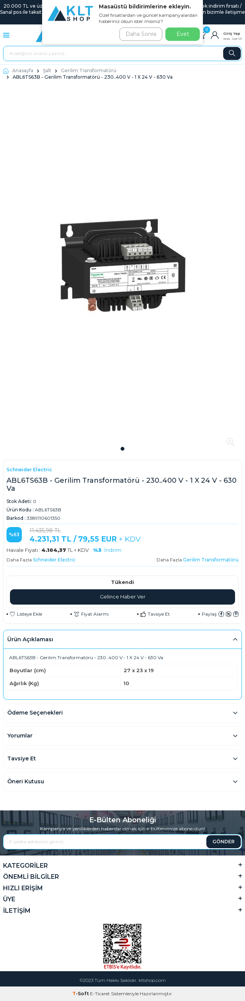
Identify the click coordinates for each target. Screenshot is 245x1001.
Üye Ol (237, 38)
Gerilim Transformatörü (88, 70)
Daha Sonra (141, 34)
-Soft (81, 993)
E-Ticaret (100, 993)
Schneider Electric (29, 469)
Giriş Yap (231, 33)
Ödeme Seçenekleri (35, 712)
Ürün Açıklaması (30, 639)
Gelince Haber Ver (122, 596)
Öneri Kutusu (25, 781)
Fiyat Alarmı (91, 614)
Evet (182, 34)
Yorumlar (20, 735)
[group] (122, 265)
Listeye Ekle (26, 614)
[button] (122, 449)
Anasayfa (18, 70)
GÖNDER (223, 841)
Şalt (47, 70)
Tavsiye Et (155, 614)
